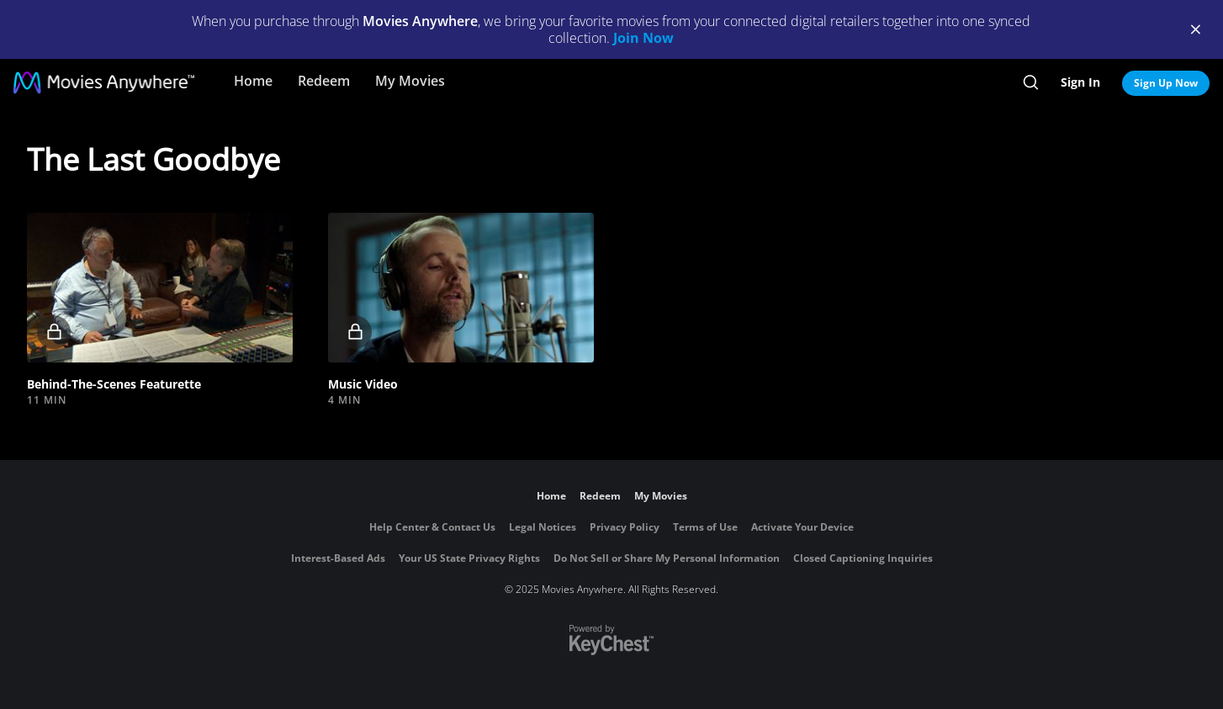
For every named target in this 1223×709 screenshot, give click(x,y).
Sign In (1080, 82)
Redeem (324, 80)
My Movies (410, 80)
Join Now (643, 38)
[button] (160, 287)
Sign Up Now (1166, 83)
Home (253, 80)
